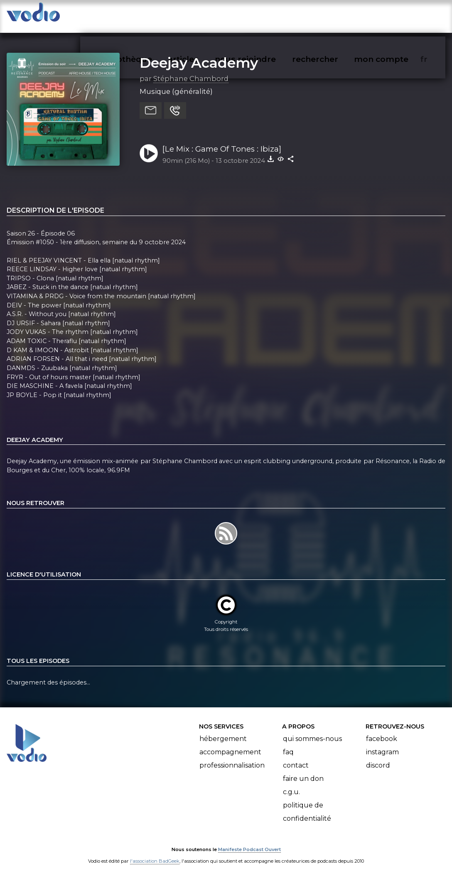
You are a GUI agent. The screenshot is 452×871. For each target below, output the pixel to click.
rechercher (330, 15)
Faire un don (303, 771)
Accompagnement (230, 744)
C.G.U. (291, 784)
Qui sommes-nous (312, 731)
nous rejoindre (262, 15)
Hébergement (223, 731)
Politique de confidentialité (307, 804)
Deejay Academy (199, 54)
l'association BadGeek (154, 853)
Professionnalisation (232, 757)
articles (202, 15)
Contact (296, 757)
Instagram (382, 744)
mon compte (395, 15)
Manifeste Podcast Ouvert (249, 841)
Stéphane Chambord (190, 70)
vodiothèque (145, 15)
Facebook (381, 731)
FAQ (288, 744)
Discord (378, 757)
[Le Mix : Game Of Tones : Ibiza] (221, 140)
